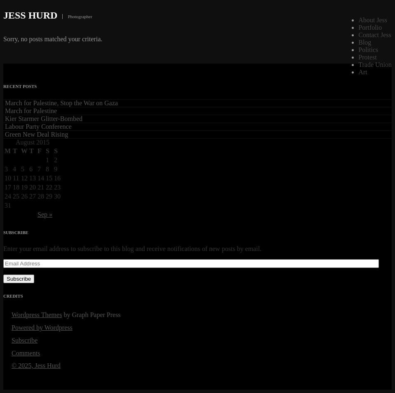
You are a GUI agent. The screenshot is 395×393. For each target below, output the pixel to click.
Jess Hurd (30, 15)
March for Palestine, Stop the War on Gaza (61, 103)
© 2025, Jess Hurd (36, 365)
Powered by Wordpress (42, 327)
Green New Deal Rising (36, 134)
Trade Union (375, 64)
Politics (368, 49)
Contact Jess (374, 34)
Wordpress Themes (37, 314)
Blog (364, 42)
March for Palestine (31, 110)
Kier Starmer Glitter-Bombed (43, 118)
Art (362, 72)
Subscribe (19, 279)
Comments (26, 353)
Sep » (45, 214)
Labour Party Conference (38, 126)
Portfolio (370, 27)
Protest (367, 57)
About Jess (372, 20)
